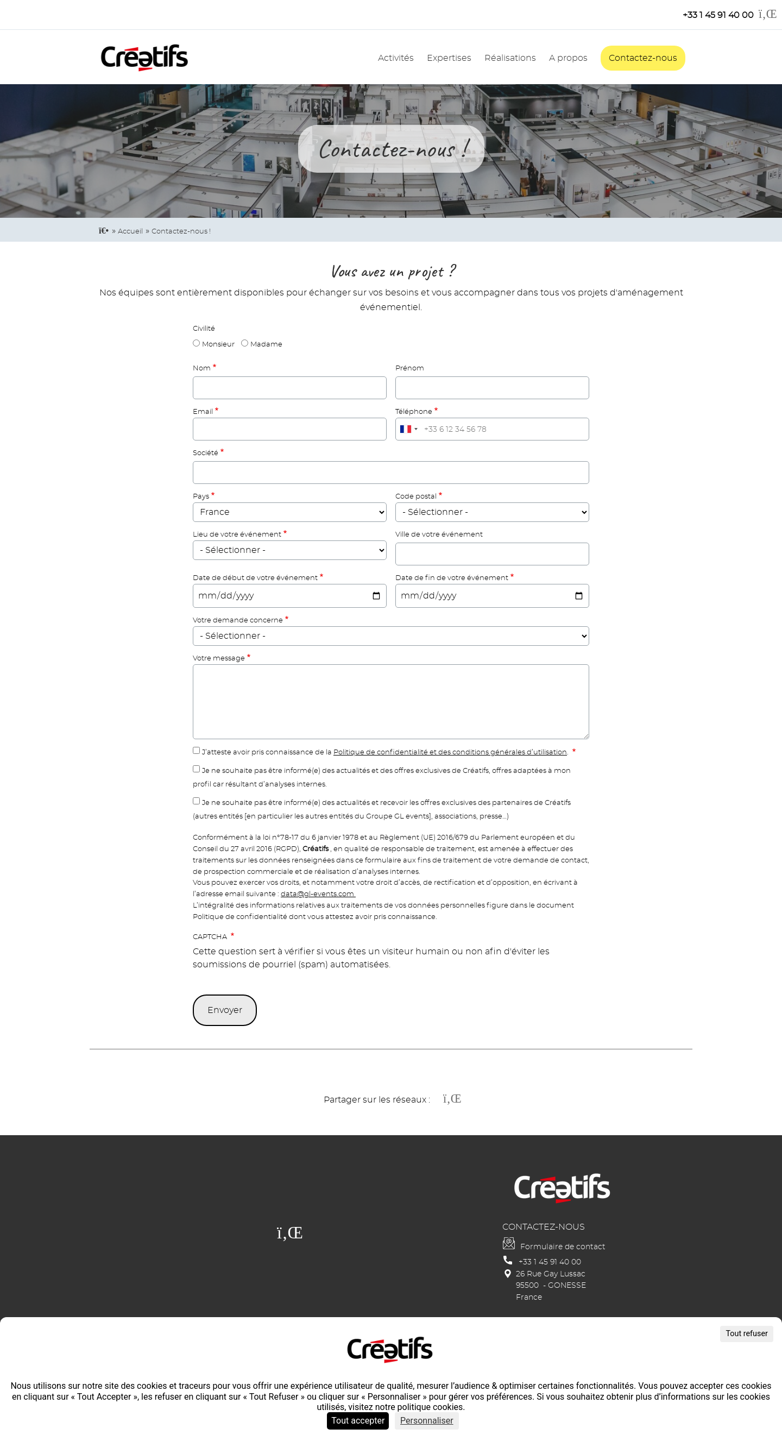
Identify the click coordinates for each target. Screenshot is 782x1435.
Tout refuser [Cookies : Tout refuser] (747, 1333)
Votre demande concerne (238, 620)
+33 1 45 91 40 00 (550, 1262)
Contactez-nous (643, 58)
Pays (201, 496)
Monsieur (218, 344)
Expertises (449, 58)
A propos (568, 58)
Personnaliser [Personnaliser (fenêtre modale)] (426, 1420)
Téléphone (413, 412)
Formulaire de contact (563, 1247)
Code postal (416, 496)
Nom (202, 368)
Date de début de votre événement (255, 578)
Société (205, 453)
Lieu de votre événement (237, 534)
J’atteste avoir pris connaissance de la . (386, 752)
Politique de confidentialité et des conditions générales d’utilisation (450, 752)
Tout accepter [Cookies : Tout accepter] (357, 1420)
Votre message (219, 658)
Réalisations (510, 58)
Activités (396, 58)
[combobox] (408, 429)
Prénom (409, 368)
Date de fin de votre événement (451, 578)
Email (203, 412)
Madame (266, 344)
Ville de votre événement (439, 534)
